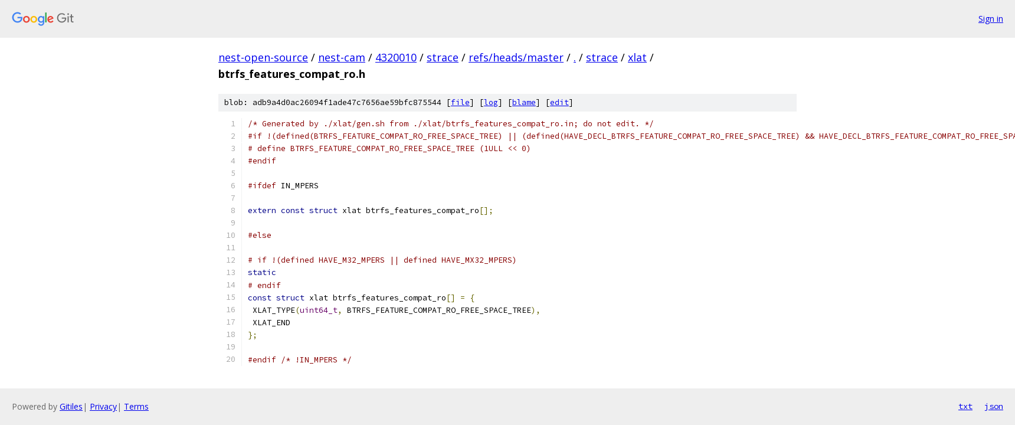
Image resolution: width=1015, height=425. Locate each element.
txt (965, 406)
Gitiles (71, 406)
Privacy (103, 406)
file (460, 102)
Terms (136, 406)
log (491, 102)
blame (524, 102)
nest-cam (341, 57)
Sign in (990, 18)
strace (443, 57)
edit (559, 102)
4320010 (396, 57)
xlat (637, 57)
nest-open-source (263, 57)
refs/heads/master (516, 57)
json (993, 406)
